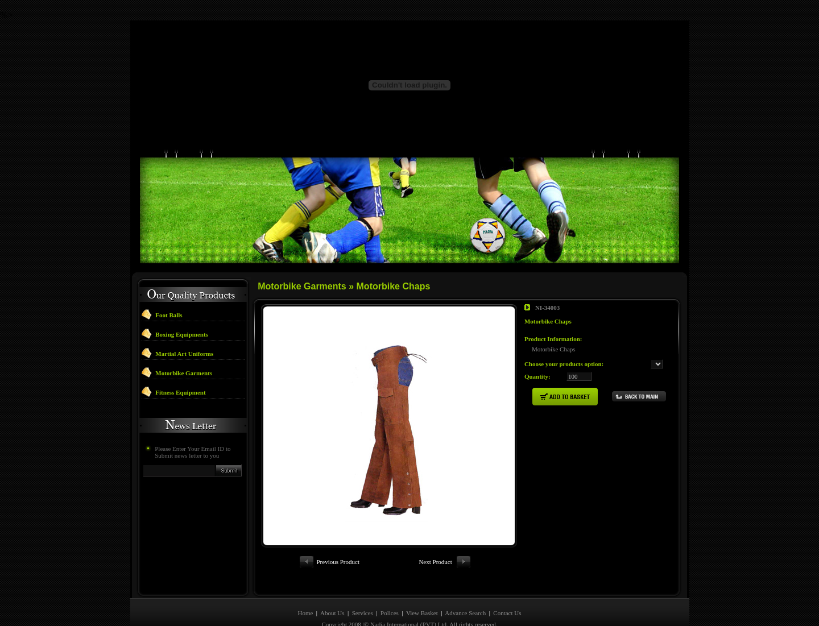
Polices (390, 592)
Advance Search (465, 592)
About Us (332, 592)
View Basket (422, 592)
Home (305, 592)
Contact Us (507, 592)
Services (362, 592)
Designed (369, 615)
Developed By (407, 615)
